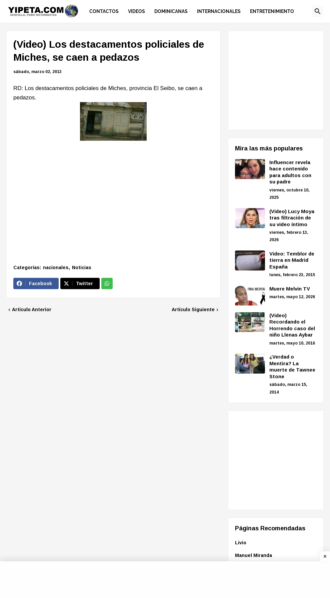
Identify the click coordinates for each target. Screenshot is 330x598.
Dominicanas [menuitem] (171, 11)
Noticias (81, 267)
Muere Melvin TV (289, 288)
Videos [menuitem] (136, 11)
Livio (240, 542)
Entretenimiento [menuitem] (272, 11)
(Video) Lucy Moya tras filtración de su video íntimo (291, 217)
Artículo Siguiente (193, 309)
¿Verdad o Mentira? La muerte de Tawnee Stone (292, 366)
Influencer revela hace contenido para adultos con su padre (290, 172)
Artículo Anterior (31, 309)
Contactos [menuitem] (104, 11)
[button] (317, 11)
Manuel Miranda (253, 555)
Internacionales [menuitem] (219, 11)
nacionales (56, 267)
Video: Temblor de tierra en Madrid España (291, 260)
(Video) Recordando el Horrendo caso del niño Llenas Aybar (292, 325)
